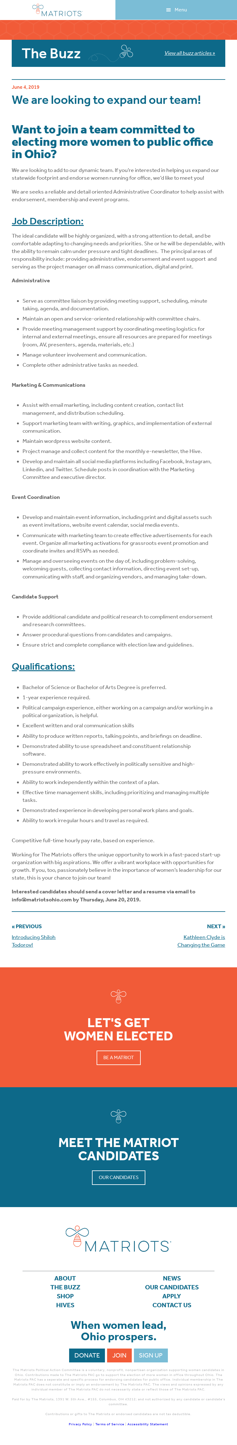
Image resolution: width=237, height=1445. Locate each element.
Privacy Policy (80, 1424)
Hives (65, 1305)
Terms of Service (109, 1424)
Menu (181, 10)
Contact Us (171, 1305)
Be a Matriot (118, 1057)
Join (119, 1355)
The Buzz (65, 1287)
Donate (87, 1355)
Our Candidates (119, 1177)
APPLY (171, 1296)
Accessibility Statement (147, 1424)
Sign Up (151, 1355)
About (65, 1278)
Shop (65, 1296)
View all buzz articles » (189, 53)
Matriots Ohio (57, 10)
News (172, 1278)
